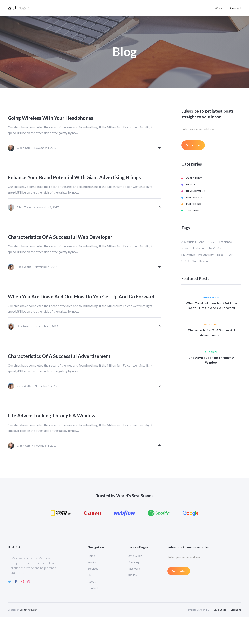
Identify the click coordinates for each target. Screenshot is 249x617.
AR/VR (212, 241)
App (201, 241)
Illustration (198, 248)
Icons (184, 248)
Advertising (188, 241)
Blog (90, 575)
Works (92, 562)
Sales (220, 254)
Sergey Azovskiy (28, 609)
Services (93, 568)
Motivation (188, 254)
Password (134, 568)
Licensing (236, 609)
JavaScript (215, 248)
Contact (235, 8)
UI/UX (185, 261)
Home (91, 555)
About (92, 581)
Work (218, 8)
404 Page (133, 575)
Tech (230, 254)
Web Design (200, 261)
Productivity (206, 254)
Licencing (133, 562)
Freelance (225, 241)
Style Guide (135, 555)
